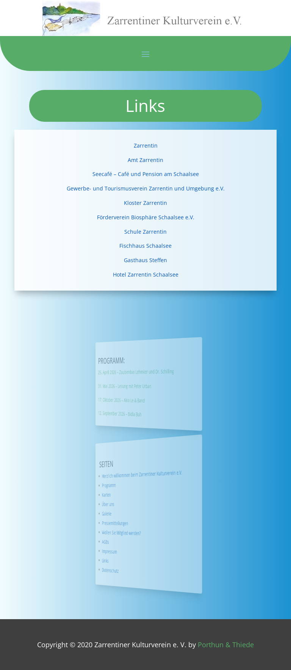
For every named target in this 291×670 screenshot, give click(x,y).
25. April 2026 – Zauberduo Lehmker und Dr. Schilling (142, 371)
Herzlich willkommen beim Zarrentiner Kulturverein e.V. (144, 474)
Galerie (130, 513)
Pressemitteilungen (133, 523)
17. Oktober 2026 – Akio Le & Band (136, 399)
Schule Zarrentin (145, 231)
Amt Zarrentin (145, 160)
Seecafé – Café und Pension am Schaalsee (145, 174)
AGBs (129, 541)
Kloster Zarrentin (145, 202)
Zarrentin (146, 145)
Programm (131, 486)
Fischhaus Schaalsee (145, 245)
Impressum (131, 550)
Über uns (130, 504)
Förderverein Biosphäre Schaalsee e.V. (145, 217)
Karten (130, 495)
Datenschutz (131, 569)
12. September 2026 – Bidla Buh (135, 413)
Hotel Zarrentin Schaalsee (145, 274)
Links (129, 559)
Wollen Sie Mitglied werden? (136, 532)
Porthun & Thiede (226, 644)
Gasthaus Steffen (145, 260)
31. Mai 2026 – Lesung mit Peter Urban (137, 386)
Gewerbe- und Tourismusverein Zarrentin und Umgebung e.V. (146, 188)
